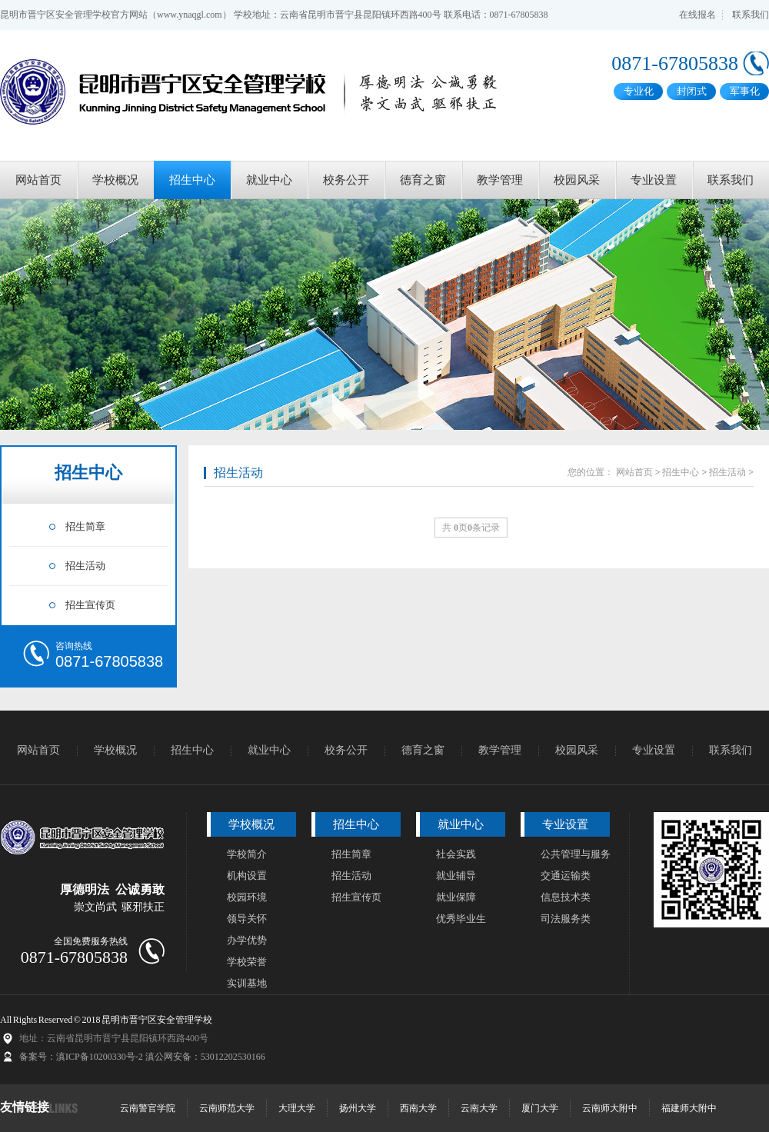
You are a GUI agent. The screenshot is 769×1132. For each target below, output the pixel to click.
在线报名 (697, 14)
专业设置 (654, 180)
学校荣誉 (247, 961)
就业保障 (456, 897)
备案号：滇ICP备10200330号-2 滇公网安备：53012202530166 (142, 1056)
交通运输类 (566, 875)
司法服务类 (566, 918)
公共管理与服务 (576, 854)
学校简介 (247, 854)
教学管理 (500, 180)
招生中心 (192, 180)
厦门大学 (539, 1108)
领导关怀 (247, 918)
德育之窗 (423, 180)
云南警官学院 (147, 1108)
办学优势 (247, 940)
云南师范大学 (227, 1108)
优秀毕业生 (461, 918)
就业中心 (269, 180)
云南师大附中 (610, 1108)
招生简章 (85, 526)
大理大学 (296, 1108)
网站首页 (38, 180)
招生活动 (85, 565)
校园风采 (577, 180)
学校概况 (115, 180)
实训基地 (247, 983)
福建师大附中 (689, 1108)
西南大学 (418, 1108)
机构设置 (247, 875)
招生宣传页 (90, 605)
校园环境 (247, 897)
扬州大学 (357, 1108)
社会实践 (456, 854)
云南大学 (479, 1108)
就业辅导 (456, 875)
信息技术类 (566, 897)
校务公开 (346, 180)
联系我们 (750, 14)
